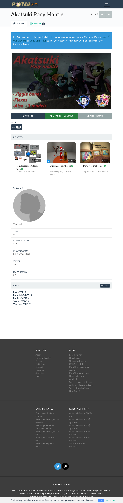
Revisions (37, 23)
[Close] (109, 36)
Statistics (40, 373)
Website (28, 115)
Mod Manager (95, 115)
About (38, 355)
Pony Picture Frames (93, 166)
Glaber (19, 171)
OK (101, 500)
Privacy (39, 361)
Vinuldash (17, 224)
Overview (19, 23)
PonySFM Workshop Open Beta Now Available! (79, 376)
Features (40, 370)
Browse (105, 286)
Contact (39, 367)
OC (14, 234)
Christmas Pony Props (60, 166)
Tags (38, 376)
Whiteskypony (56, 171)
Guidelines (40, 364)
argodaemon (89, 171)
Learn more (110, 500)
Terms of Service (43, 358)
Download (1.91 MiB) (61, 115)
